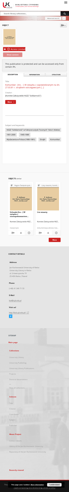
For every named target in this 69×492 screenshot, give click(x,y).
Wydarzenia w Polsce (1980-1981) (21, 139)
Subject (12, 420)
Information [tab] (34, 75)
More (54, 240)
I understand (54, 485)
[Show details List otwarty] (56, 233)
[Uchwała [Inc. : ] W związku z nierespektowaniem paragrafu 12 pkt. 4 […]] (21, 198)
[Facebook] (10, 316)
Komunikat (55, 139)
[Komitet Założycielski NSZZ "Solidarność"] (23, 95)
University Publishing (18, 363)
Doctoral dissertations (18, 379)
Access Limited (14, 49)
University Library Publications (21, 368)
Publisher (13, 425)
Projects (12, 374)
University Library (16, 357)
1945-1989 (24, 134)
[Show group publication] (21, 185)
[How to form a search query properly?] (64, 18)
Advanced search (53, 18)
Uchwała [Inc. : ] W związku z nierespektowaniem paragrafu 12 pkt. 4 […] (19, 214)
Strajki (42, 139)
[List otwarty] (48, 198)
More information (37, 485)
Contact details (15, 441)
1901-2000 (11, 134)
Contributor (14, 414)
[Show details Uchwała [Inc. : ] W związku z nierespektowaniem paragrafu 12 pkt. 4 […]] (28, 233)
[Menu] (65, 2)
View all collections (17, 388)
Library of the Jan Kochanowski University (26, 446)
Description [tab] (13, 75)
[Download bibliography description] (12, 233)
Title (11, 403)
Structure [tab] (56, 75)
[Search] (65, 13)
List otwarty (42, 212)
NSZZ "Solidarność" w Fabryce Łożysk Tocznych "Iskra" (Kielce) (33, 130)
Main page (13, 342)
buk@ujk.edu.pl (15, 300)
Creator (12, 409)
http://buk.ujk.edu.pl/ (19, 312)
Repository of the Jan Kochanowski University (27, 452)
